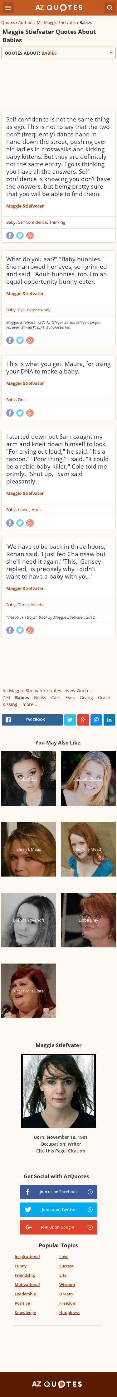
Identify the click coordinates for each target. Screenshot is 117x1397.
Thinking (57, 222)
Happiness (69, 1312)
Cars (56, 697)
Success (66, 1266)
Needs (37, 604)
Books (40, 697)
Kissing (9, 704)
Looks (23, 509)
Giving (86, 697)
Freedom (67, 1303)
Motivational (27, 1284)
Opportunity (39, 310)
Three (23, 604)
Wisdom (67, 1284)
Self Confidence (32, 222)
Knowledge (25, 1312)
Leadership (25, 1294)
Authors (25, 22)
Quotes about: (58, 53)
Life (62, 1275)
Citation (76, 1151)
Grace (104, 697)
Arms (36, 509)
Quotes (8, 22)
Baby (11, 222)
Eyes (70, 697)
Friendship (25, 1275)
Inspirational (27, 1256)
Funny (21, 1266)
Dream (66, 1294)
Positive (22, 1303)
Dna (22, 399)
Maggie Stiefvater (60, 22)
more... (29, 704)
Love (63, 1256)
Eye (21, 310)
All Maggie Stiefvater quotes (31, 691)
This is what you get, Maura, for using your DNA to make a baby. (58, 367)
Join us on (59, 1191)
